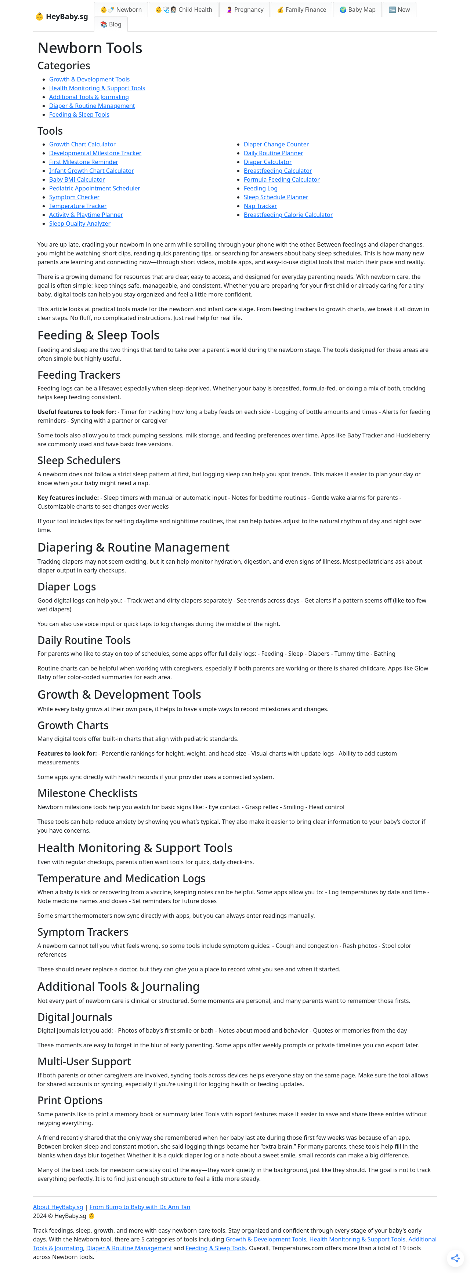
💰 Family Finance (301, 10)
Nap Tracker (260, 206)
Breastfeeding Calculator (278, 171)
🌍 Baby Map (357, 10)
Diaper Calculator (268, 162)
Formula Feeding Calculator (282, 179)
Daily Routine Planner (273, 153)
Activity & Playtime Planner (86, 215)
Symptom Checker (74, 197)
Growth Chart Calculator (82, 144)
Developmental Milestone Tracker (95, 153)
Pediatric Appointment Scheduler (94, 188)
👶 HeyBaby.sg (61, 16)
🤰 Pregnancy (244, 10)
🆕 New (399, 10)
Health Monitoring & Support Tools (97, 88)
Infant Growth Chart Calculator (91, 171)
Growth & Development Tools (89, 79)
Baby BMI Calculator (77, 179)
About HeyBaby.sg (58, 1207)
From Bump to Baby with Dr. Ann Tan (140, 1207)
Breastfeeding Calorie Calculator (288, 215)
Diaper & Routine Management (92, 106)
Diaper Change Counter (276, 144)
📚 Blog (111, 24)
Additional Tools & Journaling (89, 97)
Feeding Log (261, 188)
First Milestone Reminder (83, 162)
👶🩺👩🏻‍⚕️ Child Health (183, 10)
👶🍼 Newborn (121, 10)
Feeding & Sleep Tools (79, 114)
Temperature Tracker (77, 206)
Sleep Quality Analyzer (80, 223)
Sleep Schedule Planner (276, 197)
